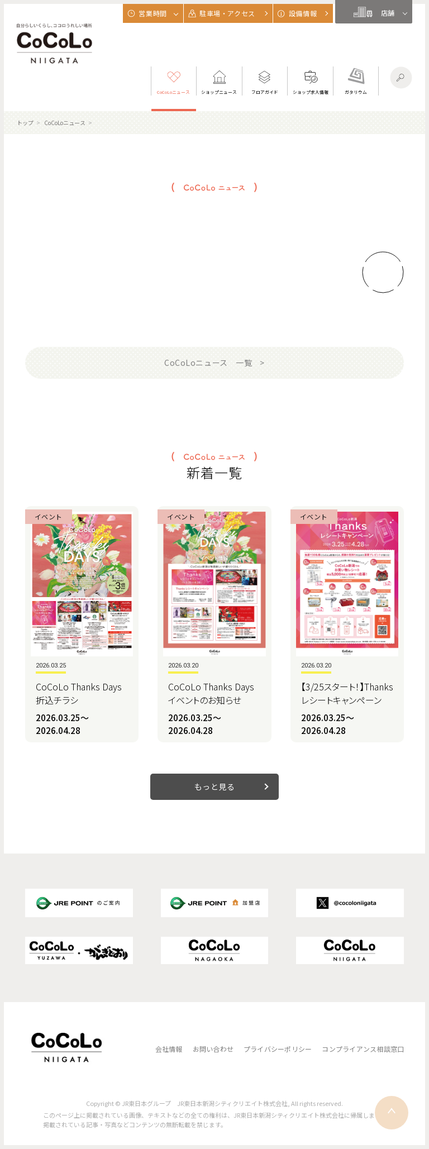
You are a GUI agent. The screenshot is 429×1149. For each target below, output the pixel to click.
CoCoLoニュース (64, 122)
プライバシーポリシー (278, 1048)
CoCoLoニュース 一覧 (208, 362)
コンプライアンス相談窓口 (363, 1048)
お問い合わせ (213, 1048)
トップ (25, 122)
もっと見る (214, 786)
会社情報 (169, 1048)
